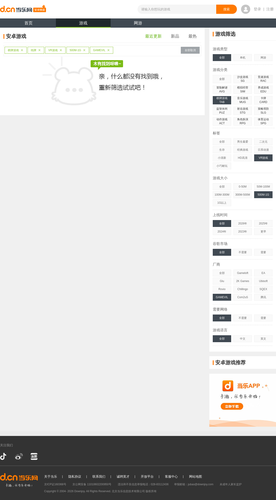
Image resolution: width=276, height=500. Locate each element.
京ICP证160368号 (55, 484)
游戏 (83, 24)
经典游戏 (242, 149)
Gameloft (242, 273)
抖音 (3, 456)
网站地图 (195, 476)
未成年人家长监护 (231, 484)
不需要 (243, 252)
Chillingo (242, 289)
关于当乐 (50, 476)
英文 (263, 338)
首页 (28, 23)
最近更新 (153, 36)
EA (263, 273)
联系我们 (98, 476)
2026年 (242, 223)
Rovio (222, 289)
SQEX (263, 289)
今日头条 (33, 456)
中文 (242, 338)
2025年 (263, 223)
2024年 (222, 231)
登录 (257, 9)
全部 (222, 57)
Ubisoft (263, 281)
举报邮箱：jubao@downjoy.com (193, 484)
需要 (263, 252)
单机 (242, 57)
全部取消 (190, 50)
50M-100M (263, 186)
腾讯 (263, 297)
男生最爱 (242, 141)
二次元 (263, 141)
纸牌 (36, 50)
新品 (175, 36)
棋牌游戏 (15, 50)
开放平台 (147, 476)
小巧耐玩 (221, 166)
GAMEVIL (101, 50)
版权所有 (151, 491)
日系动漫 (263, 149)
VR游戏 (55, 50)
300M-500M (242, 194)
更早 (263, 231)
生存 (222, 149)
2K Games (242, 281)
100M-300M (222, 194)
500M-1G (78, 50)
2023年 (242, 231)
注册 (270, 9)
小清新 (222, 157)
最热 (192, 36)
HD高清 (242, 157)
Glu (222, 281)
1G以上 (222, 202)
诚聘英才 (123, 476)
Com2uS (242, 297)
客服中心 (171, 476)
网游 (138, 23)
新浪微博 (19, 456)
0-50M (243, 186)
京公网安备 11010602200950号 (91, 484)
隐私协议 (74, 476)
